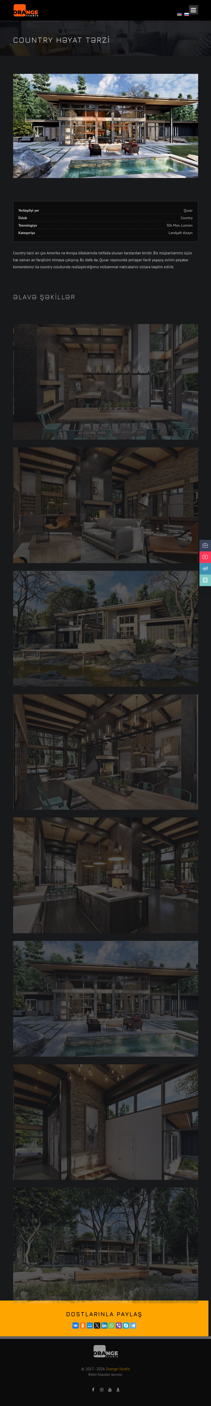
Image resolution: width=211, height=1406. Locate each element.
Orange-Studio (118, 1368)
